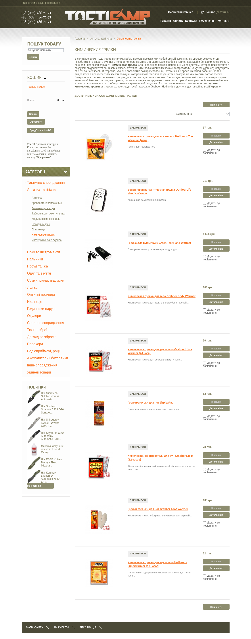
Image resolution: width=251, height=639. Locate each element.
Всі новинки (34, 485)
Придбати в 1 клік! (40, 130)
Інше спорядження (42, 365)
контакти (224, 20)
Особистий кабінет (180, 12)
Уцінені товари (39, 372)
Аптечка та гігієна (41, 190)
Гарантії (165, 20)
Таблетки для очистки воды (48, 213)
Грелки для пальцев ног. (141, 146)
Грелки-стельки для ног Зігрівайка (151, 402)
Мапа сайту (34, 627)
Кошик (34, 77)
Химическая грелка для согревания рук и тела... (155, 359)
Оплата (178, 20)
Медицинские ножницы (46, 218)
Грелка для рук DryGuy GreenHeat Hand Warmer (160, 243)
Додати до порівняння (211, 151)
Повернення (207, 20)
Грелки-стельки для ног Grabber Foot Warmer (158, 509)
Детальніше (216, 142)
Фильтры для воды (43, 208)
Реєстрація (87, 627)
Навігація (34, 301)
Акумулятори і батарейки (47, 358)
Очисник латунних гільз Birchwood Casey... (52, 449)
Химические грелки (44, 234)
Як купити (61, 627)
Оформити (36, 121)
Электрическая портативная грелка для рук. (153, 249)
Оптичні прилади (41, 294)
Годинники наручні (42, 309)
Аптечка (37, 197)
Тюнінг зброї (37, 330)
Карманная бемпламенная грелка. (147, 200)
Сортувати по (184, 113)
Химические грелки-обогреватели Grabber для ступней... (160, 515)
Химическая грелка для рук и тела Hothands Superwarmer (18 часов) (157, 564)
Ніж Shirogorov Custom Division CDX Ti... (50, 422)
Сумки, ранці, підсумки (45, 280)
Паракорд (35, 344)
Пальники (35, 259)
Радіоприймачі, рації (44, 351)
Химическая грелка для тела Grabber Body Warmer (161, 296)
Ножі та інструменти (43, 252)
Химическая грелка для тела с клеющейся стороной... (158, 302)
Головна (80, 38)
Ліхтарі (32, 287)
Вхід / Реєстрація (48, 2)
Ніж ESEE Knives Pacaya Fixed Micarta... (51, 462)
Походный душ (41, 224)
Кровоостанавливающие (47, 203)
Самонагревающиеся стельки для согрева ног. (154, 409)
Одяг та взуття (39, 273)
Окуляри (34, 316)
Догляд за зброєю (41, 337)
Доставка (191, 20)
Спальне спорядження (45, 323)
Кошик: (210, 12)
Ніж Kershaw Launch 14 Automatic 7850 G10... (50, 477)
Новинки (36, 387)
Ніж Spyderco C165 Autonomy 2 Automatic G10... (52, 436)
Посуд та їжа (37, 266)
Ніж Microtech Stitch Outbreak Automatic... (50, 396)
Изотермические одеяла (47, 240)
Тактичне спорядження (46, 182)
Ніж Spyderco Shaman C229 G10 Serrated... (52, 409)
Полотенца (38, 229)
